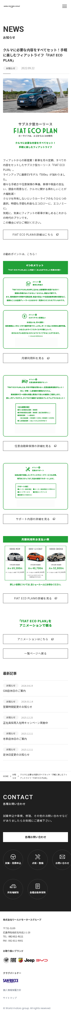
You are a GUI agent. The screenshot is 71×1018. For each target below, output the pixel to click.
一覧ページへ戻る (35, 653)
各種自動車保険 (38, 889)
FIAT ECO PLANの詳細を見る (33, 598)
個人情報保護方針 (12, 990)
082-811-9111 (16, 936)
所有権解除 (13, 889)
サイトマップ (10, 997)
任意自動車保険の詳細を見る (33, 446)
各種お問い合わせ (35, 837)
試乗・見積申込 (13, 859)
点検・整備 (37, 859)
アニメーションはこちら (32, 639)
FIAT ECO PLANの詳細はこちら (32, 234)
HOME (6, 776)
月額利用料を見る (33, 358)
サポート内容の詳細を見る (33, 519)
